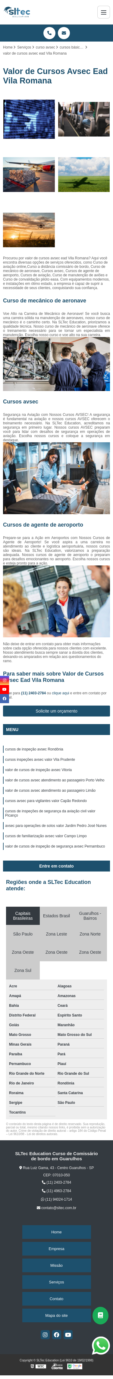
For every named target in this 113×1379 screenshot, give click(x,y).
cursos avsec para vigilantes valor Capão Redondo (46, 801)
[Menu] (103, 12)
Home (56, 1232)
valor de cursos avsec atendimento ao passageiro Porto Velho (55, 780)
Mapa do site (56, 1315)
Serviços (56, 1282)
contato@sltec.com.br (57, 1208)
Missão (56, 1265)
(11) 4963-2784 (56, 1191)
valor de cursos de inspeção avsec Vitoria (38, 770)
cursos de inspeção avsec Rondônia (34, 749)
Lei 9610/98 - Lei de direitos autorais (32, 1134)
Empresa (56, 1248)
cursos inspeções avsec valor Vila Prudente (40, 759)
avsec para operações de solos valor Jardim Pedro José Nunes (56, 826)
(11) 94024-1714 (56, 1199)
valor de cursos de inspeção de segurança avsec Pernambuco (55, 846)
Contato (57, 1298)
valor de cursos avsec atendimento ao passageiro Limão (50, 790)
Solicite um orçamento (56, 711)
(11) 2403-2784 (34, 693)
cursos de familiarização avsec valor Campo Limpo (46, 836)
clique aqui (60, 693)
